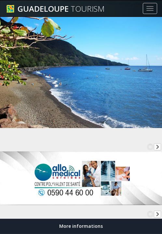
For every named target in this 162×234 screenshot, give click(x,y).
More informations (81, 226)
